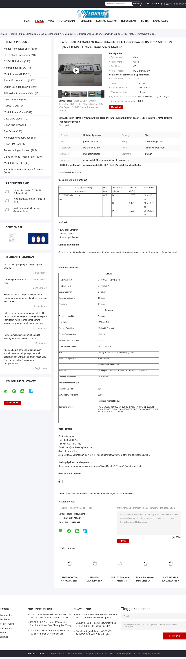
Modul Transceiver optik (17, 48)
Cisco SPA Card (12, 144)
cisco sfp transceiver (123, 493)
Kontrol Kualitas (106, 21)
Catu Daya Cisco (13, 118)
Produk (39, 21)
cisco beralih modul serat (100, 493)
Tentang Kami (67, 21)
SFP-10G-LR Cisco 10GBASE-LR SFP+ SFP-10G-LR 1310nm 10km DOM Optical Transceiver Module (96, 616)
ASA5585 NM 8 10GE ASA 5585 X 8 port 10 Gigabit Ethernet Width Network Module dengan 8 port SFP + (170, 579)
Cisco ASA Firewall (14, 125)
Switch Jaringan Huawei (17, 86)
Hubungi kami (129, 21)
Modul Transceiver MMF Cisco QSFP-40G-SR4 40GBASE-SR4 (145, 579)
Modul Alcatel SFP (14, 163)
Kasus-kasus (160, 21)
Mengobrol (116, 107)
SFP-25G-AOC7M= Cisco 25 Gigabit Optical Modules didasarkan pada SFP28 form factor (69, 579)
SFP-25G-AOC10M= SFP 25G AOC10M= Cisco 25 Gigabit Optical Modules (95, 579)
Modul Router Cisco (15, 112)
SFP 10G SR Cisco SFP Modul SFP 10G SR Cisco (120, 579)
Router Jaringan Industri (17, 150)
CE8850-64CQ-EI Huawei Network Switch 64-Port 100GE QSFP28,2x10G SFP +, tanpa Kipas (96, 625)
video (51, 21)
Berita (144, 21)
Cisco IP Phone (12, 99)
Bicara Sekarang (154, 3)
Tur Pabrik (85, 21)
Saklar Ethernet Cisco (15, 80)
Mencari (136, 4)
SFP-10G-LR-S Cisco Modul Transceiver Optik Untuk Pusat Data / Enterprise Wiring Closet (50, 624)
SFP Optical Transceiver (17, 55)
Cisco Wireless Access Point (19, 156)
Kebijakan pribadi (36, 653)
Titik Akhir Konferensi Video (19, 93)
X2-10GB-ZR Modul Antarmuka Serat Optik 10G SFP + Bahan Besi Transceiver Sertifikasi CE (50, 632)
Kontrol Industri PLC (15, 67)
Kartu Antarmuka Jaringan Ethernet (23, 169)
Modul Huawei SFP (14, 74)
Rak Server (10, 131)
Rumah (27, 21)
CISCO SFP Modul (27, 34)
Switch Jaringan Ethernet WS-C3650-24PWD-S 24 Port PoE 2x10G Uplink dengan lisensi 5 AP (94, 633)
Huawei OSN (11, 105)
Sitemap (4, 637)
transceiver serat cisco (76, 493)
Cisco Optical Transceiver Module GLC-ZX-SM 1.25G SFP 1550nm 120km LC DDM (50, 616)
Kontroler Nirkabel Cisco (17, 137)
